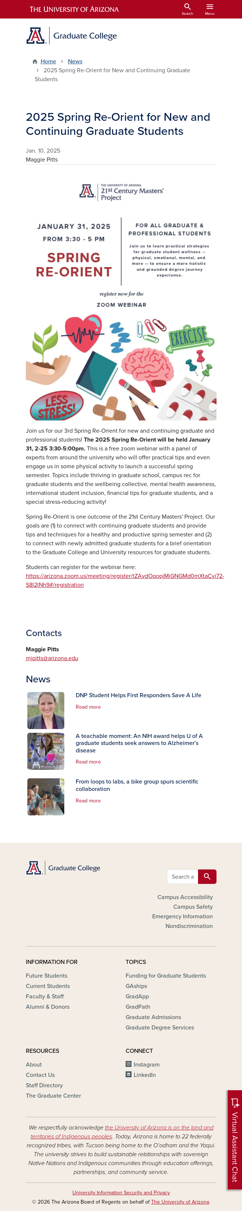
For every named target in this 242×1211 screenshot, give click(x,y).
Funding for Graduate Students (166, 975)
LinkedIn (145, 1075)
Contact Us (40, 1075)
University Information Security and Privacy (121, 1193)
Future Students (46, 975)
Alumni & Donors (47, 1007)
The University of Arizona (180, 1202)
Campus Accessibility (185, 897)
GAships (136, 986)
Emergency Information (182, 916)
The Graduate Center (53, 1095)
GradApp (137, 996)
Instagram (147, 1064)
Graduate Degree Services (160, 1027)
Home (48, 61)
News (75, 61)
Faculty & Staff (45, 996)
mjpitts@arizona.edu (52, 658)
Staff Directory (44, 1085)
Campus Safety (193, 907)
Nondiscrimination (189, 926)
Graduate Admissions (153, 1017)
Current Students (48, 986)
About (34, 1064)
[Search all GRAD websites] (182, 876)
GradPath (138, 1007)
